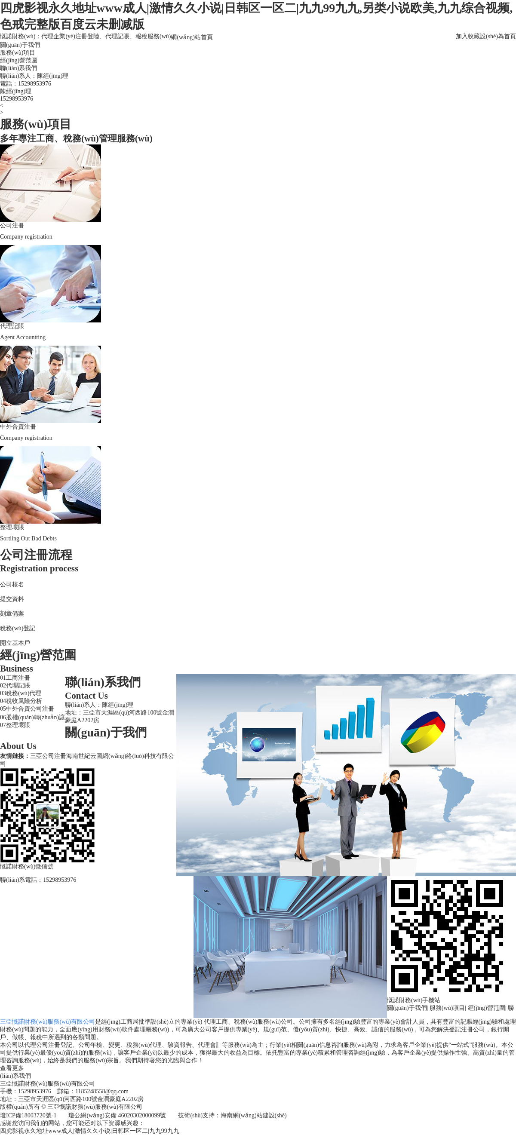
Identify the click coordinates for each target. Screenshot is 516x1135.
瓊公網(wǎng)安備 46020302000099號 (117, 1115)
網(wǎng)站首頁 (191, 37)
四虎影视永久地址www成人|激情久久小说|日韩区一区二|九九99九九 (89, 1131)
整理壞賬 (18, 725)
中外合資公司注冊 (30, 709)
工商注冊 (18, 678)
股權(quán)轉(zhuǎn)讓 (35, 717)
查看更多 (12, 1068)
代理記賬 (18, 685)
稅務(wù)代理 (23, 693)
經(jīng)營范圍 (18, 60)
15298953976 (34, 83)
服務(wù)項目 (17, 52)
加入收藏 (468, 36)
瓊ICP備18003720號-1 (28, 1115)
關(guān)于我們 (20, 45)
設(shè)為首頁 (498, 36)
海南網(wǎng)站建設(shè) (253, 1115)
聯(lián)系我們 (18, 68)
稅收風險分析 (24, 701)
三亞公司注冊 (48, 756)
